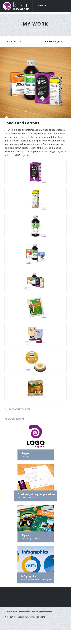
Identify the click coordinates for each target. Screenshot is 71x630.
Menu (41, 5)
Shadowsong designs (35, 616)
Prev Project (54, 41)
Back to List (14, 41)
